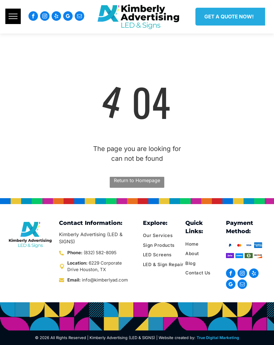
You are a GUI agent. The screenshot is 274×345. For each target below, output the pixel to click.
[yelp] (56, 16)
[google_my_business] (68, 16)
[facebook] (33, 16)
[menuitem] (165, 236)
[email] (79, 16)
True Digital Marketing (218, 337)
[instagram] (45, 16)
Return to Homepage (137, 180)
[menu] (13, 16)
